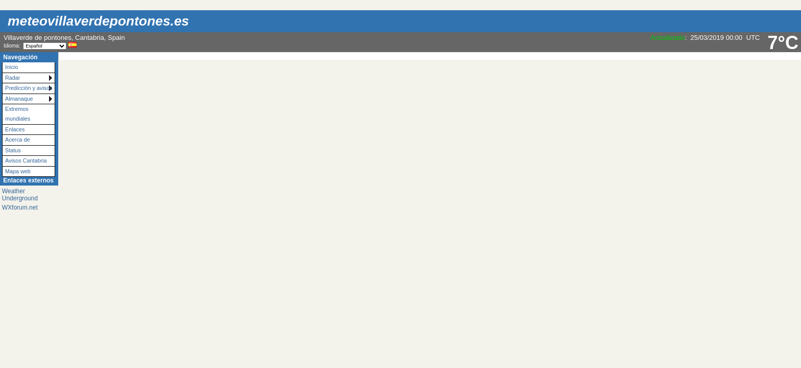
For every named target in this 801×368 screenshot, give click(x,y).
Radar (12, 78)
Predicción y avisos (28, 88)
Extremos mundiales (17, 114)
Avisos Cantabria (25, 160)
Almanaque (19, 99)
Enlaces (15, 129)
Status (13, 150)
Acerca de (17, 139)
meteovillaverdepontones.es (98, 21)
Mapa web (18, 171)
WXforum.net (20, 207)
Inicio (11, 67)
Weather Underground (20, 195)
